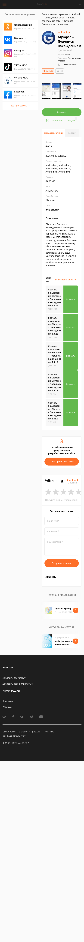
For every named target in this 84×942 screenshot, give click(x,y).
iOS (60, 71)
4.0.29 (64, 54)
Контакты (8, 701)
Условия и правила (29, 731)
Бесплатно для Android (69, 59)
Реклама (7, 706)
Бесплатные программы (55, 14)
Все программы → (20, 105)
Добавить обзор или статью (18, 683)
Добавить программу (14, 677)
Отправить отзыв (62, 563)
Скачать (61, 112)
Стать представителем (61, 461)
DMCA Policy (9, 731)
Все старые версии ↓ (66, 279)
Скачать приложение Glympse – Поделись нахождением (54, 297)
